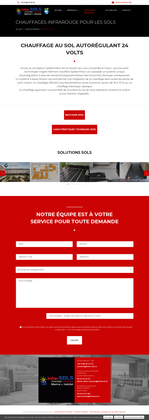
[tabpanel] (15, 172)
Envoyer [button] (74, 340)
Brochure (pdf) (74, 115)
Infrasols (72, 10)
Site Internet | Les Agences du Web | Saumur (107, 412)
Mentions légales (81, 412)
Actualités (111, 10)
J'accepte (108, 417)
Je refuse (118, 417)
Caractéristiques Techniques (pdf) (74, 129)
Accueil (58, 10)
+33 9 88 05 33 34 (26, 2)
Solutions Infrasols (89, 11)
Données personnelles (63, 412)
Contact (126, 10)
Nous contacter (122, 2)
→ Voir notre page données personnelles (82, 330)
